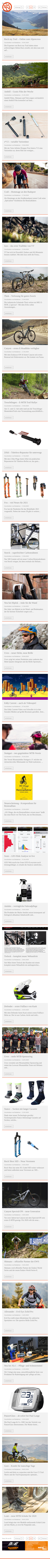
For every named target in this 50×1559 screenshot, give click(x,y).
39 (34, 7)
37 (27, 7)
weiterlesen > (9, 56)
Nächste (44, 7)
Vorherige (17, 7)
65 (39, 7)
